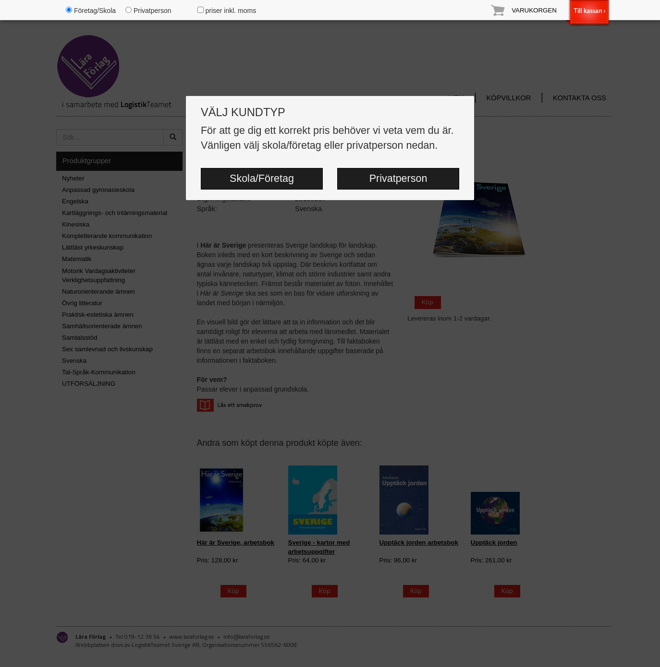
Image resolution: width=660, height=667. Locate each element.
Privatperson (398, 178)
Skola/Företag (262, 178)
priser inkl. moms (227, 10)
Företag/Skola (91, 10)
